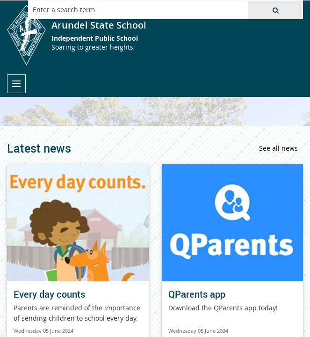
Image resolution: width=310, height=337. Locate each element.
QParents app (196, 294)
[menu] (16, 83)
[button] (275, 9)
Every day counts (49, 294)
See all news (278, 148)
